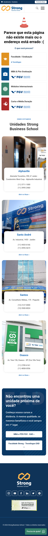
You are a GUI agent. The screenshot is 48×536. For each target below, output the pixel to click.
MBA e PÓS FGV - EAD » (24, 434)
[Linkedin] (27, 493)
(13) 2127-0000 (24, 305)
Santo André (24, 234)
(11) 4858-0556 (24, 368)
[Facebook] (21, 493)
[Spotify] (39, 493)
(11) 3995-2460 (24, 188)
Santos (24, 294)
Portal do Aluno (40, 2)
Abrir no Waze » (24, 194)
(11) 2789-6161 (24, 365)
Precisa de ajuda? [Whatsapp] (36, 531)
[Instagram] (8, 493)
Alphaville (24, 171)
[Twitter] (33, 493)
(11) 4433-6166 (24, 245)
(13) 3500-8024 (24, 308)
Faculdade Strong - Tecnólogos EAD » (24, 445)
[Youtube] (14, 493)
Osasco (24, 355)
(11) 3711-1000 (24, 185)
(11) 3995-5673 (24, 248)
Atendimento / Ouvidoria (9, 2)
